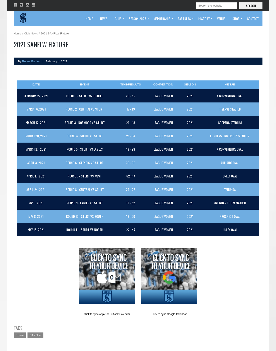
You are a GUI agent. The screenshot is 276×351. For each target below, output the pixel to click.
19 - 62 (130, 202)
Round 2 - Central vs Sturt (85, 109)
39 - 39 (130, 162)
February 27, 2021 (36, 95)
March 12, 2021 (36, 122)
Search (251, 5)
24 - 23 (130, 189)
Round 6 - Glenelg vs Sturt (85, 162)
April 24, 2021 (36, 189)
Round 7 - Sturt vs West (85, 176)
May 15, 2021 (36, 229)
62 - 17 (130, 176)
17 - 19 (131, 109)
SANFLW (35, 335)
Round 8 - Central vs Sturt (85, 189)
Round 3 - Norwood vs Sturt (85, 122)
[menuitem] (89, 18)
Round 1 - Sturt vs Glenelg (84, 95)
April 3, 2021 (36, 162)
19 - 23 (130, 149)
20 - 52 (130, 95)
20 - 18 (130, 122)
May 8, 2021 (36, 216)
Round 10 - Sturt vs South (84, 216)
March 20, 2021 (36, 135)
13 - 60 (130, 216)
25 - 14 (130, 135)
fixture (20, 335)
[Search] (216, 5)
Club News (31, 33)
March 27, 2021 (36, 149)
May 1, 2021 (36, 202)
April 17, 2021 (36, 176)
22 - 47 (130, 229)
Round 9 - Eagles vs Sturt (85, 202)
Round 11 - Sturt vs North (84, 229)
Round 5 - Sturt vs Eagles (85, 149)
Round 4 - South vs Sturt (85, 135)
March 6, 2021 (36, 109)
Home (17, 33)
